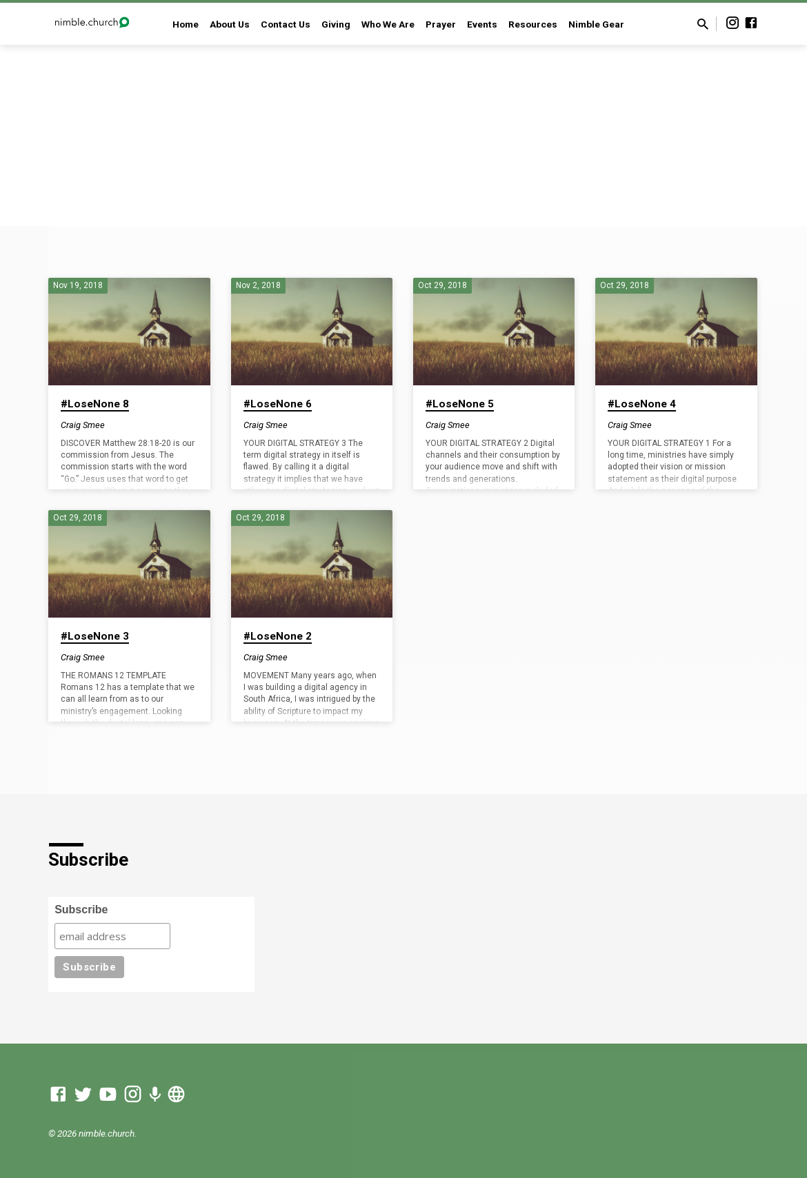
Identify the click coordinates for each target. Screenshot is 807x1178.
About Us (230, 24)
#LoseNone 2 (277, 636)
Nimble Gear (596, 24)
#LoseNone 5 (460, 404)
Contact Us (285, 24)
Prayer (441, 24)
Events (482, 24)
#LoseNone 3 (95, 636)
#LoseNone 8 (95, 404)
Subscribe (81, 909)
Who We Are (388, 24)
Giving (335, 24)
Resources (532, 24)
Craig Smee (83, 425)
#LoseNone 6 (277, 404)
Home (185, 24)
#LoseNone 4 (642, 404)
